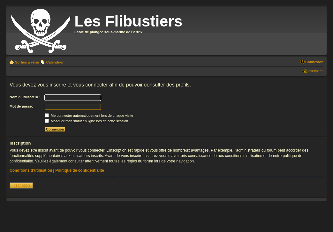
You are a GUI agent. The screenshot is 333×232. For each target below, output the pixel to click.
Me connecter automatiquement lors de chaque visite (89, 115)
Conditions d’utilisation (31, 170)
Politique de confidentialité (79, 170)
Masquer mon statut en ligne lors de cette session (86, 121)
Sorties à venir (27, 62)
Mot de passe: (21, 106)
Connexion (314, 62)
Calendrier (55, 62)
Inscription (315, 71)
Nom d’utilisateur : (25, 97)
